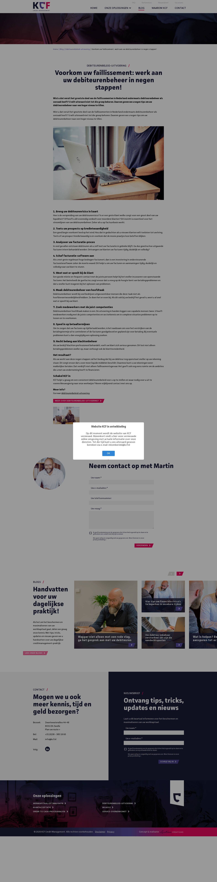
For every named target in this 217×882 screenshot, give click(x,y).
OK (108, 453)
